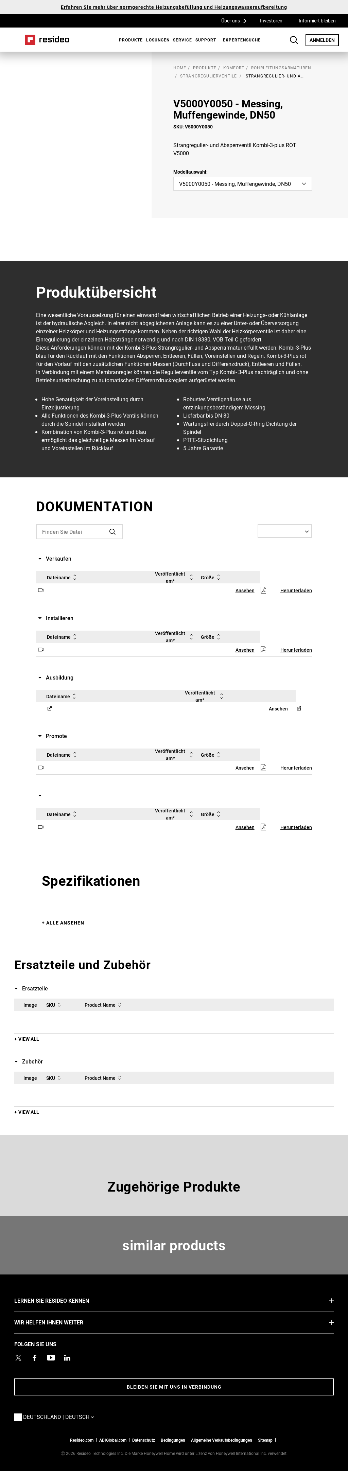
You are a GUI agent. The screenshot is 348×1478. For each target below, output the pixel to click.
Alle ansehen (65, 922)
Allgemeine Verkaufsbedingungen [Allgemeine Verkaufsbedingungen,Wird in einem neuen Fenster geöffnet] (221, 1440)
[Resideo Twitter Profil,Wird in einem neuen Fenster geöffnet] (18, 1358)
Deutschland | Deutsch (60, 1416)
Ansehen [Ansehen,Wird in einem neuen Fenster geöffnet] (245, 590)
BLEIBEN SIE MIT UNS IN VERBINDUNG (174, 1387)
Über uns (236, 20)
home (179, 67)
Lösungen (158, 39)
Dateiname (63, 577)
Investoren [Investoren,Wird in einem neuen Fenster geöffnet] (271, 20)
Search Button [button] (294, 40)
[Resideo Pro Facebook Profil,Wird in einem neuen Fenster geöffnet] (35, 1358)
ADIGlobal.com (112, 1440)
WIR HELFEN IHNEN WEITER (59, 1322)
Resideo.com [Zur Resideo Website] (81, 1440)
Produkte (131, 39)
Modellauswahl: (190, 172)
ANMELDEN (324, 39)
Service (182, 39)
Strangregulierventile (208, 75)
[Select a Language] (285, 531)
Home (47, 40)
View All (28, 1039)
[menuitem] (129, 39)
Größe (212, 577)
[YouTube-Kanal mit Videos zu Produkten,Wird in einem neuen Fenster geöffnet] (51, 1358)
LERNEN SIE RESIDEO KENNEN (61, 1300)
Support (205, 39)
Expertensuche (242, 39)
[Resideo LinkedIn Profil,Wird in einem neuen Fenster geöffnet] (67, 1358)
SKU (54, 1004)
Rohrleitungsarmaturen (281, 67)
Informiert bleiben (317, 20)
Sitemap (265, 1440)
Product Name (104, 1004)
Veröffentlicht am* (175, 577)
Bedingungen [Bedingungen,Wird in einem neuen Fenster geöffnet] (173, 1440)
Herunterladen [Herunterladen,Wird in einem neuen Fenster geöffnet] (296, 590)
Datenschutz (143, 1440)
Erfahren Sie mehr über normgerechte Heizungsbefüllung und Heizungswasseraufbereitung (174, 7)
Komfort (233, 67)
